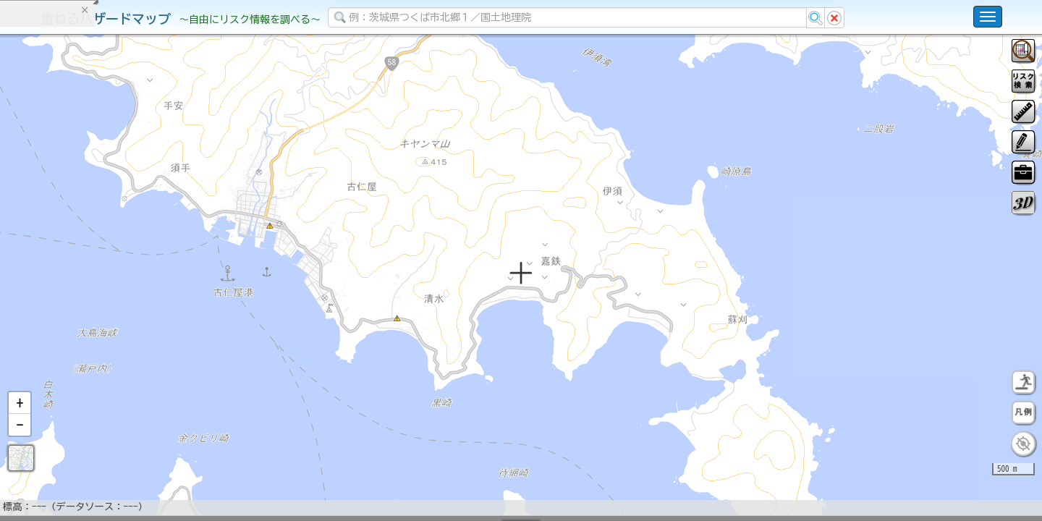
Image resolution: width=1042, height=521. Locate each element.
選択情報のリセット (153, 285)
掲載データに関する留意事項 (79, 246)
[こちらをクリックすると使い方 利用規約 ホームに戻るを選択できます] (987, 16)
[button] (19, 441)
